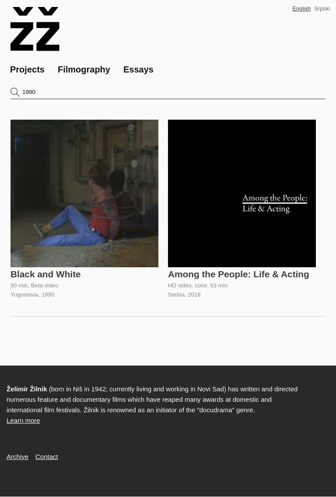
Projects (27, 69)
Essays (138, 69)
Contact (46, 456)
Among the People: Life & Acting (238, 274)
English (301, 8)
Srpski (322, 8)
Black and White (45, 274)
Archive (17, 456)
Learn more (23, 420)
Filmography (84, 69)
